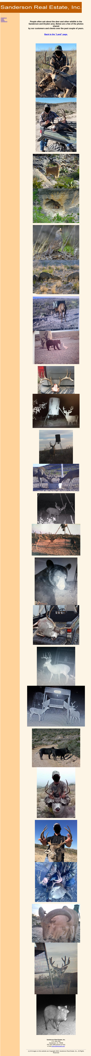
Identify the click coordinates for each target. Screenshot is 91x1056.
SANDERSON (4, 21)
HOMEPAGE (4, 18)
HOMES (3, 20)
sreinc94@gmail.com (58, 1046)
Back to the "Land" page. (56, 34)
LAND (2, 19)
